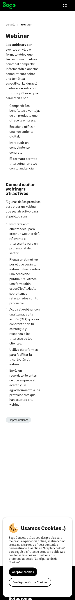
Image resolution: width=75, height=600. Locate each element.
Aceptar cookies (23, 572)
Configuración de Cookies (30, 582)
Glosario (10, 24)
